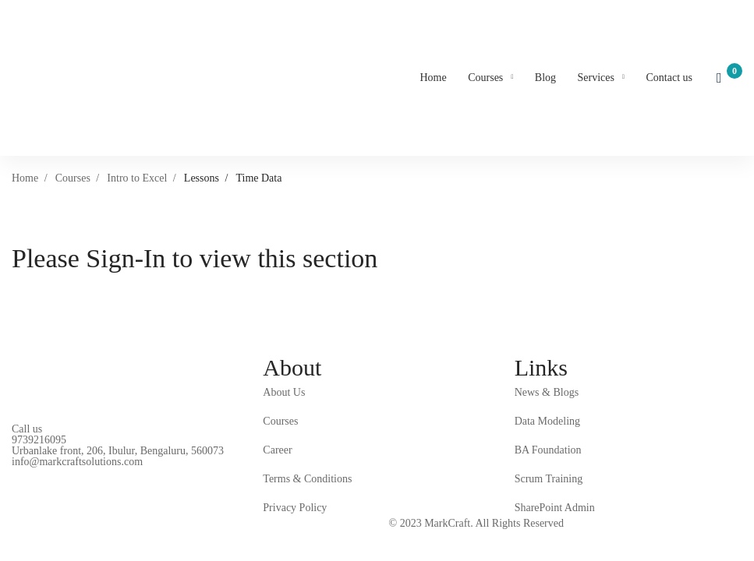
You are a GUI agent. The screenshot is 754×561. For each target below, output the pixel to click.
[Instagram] (60, 471)
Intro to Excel (137, 178)
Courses (72, 178)
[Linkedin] (36, 471)
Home (25, 178)
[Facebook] (12, 471)
